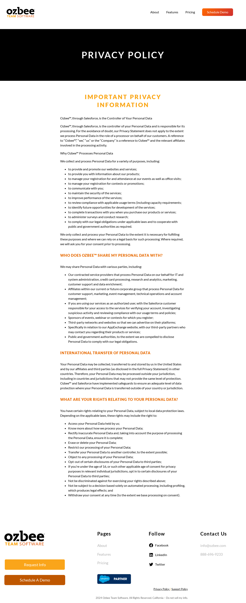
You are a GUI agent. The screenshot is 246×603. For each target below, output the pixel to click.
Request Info (35, 564)
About (102, 545)
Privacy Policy (162, 589)
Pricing (102, 563)
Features (104, 554)
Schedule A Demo (35, 580)
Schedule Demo (217, 12)
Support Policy (179, 589)
